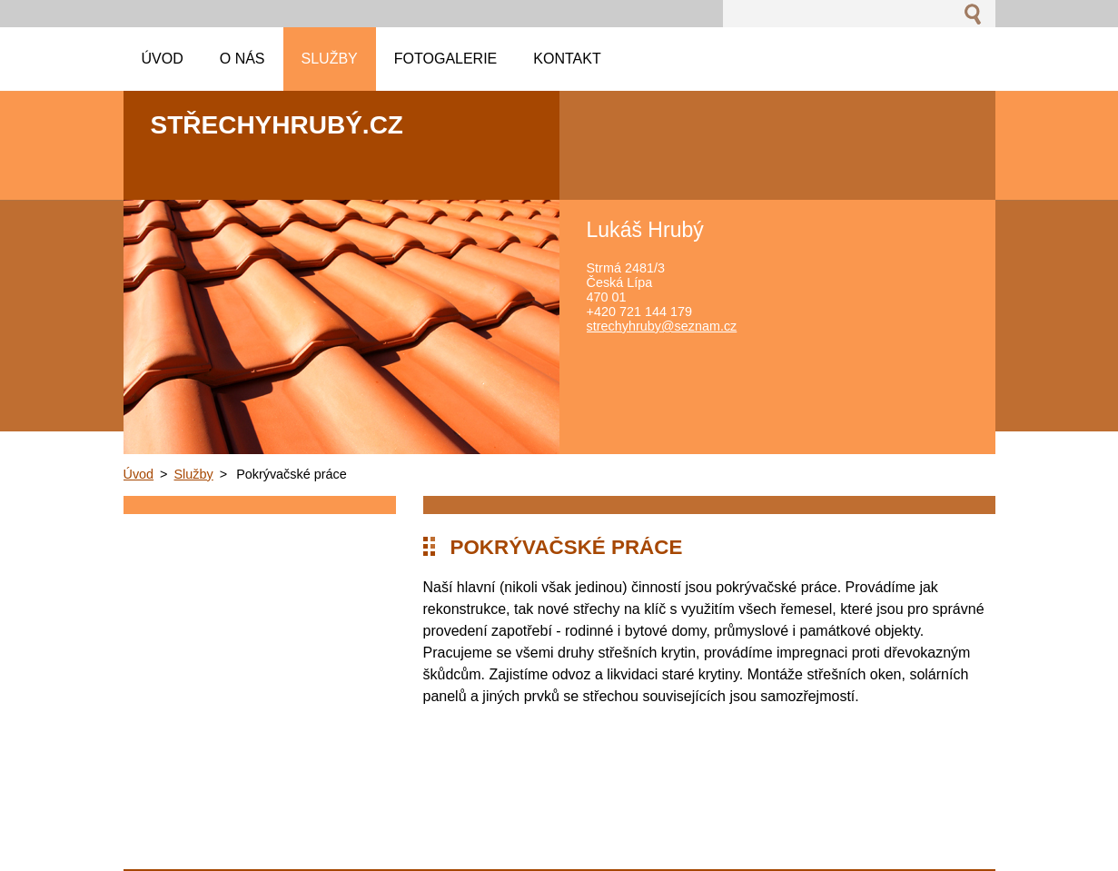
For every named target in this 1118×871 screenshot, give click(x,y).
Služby (193, 474)
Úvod (139, 474)
